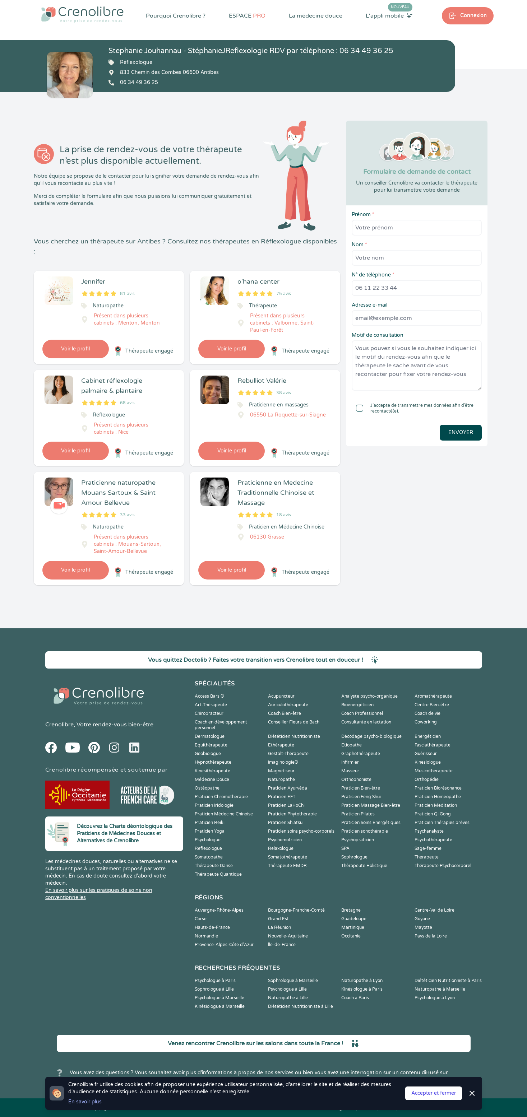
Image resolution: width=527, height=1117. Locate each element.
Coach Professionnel (362, 713)
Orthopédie (427, 779)
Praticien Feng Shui (361, 796)
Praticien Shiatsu (285, 822)
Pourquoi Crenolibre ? (175, 15)
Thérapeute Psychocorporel (443, 865)
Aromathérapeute (433, 696)
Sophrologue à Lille (214, 989)
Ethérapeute (281, 745)
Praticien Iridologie (214, 805)
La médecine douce (315, 15)
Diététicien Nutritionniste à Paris (448, 980)
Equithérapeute (211, 745)
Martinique (352, 927)
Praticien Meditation (436, 805)
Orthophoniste (356, 779)
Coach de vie (427, 713)
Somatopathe (209, 857)
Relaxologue (280, 848)
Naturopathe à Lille (288, 997)
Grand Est (278, 918)
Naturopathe (281, 779)
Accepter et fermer (433, 1093)
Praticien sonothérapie (364, 831)
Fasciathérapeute (432, 745)
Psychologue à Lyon (435, 997)
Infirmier (350, 762)
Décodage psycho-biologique (371, 736)
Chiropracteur (209, 713)
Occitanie (351, 936)
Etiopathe (351, 745)
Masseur (350, 770)
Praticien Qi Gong (433, 813)
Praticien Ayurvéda (287, 788)
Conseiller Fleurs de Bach (293, 722)
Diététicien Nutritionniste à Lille (300, 1006)
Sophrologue (354, 857)
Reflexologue (208, 848)
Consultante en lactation (366, 722)
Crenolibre (59, 724)
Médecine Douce (212, 779)
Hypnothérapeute (213, 762)
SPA (345, 848)
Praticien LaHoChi (286, 805)
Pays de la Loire (431, 936)
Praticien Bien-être (360, 788)
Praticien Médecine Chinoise (224, 813)
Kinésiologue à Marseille (220, 1006)
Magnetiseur (281, 770)
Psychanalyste (429, 831)
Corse (201, 918)
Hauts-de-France (212, 927)
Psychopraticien (357, 839)
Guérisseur (426, 753)
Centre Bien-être (432, 704)
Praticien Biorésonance (438, 788)
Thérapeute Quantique (218, 874)
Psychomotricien (285, 839)
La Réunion (279, 927)
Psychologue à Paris (215, 980)
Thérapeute (427, 857)
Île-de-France (282, 944)
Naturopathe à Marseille (440, 989)
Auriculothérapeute (288, 704)
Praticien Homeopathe (438, 796)
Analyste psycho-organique (369, 696)
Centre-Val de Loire (434, 910)
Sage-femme (428, 848)
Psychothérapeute (433, 839)
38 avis (283, 392)
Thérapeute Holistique (364, 865)
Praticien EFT (281, 796)
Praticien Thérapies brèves (442, 822)
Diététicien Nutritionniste (294, 736)
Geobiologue (208, 753)
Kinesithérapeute (212, 770)
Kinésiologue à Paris (362, 989)
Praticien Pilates (358, 813)
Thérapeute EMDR (287, 865)
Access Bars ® (209, 696)
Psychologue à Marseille (219, 997)
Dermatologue (210, 736)
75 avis (283, 293)
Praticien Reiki (210, 822)
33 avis (127, 514)
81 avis (127, 293)
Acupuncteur (281, 696)
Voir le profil (75, 349)
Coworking (426, 722)
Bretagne (351, 910)
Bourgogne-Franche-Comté (296, 910)
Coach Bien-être (284, 713)
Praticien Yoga (210, 831)
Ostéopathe (207, 788)
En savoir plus (85, 1102)
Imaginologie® (283, 762)
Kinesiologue (428, 762)
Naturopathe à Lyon (362, 980)
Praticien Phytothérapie (292, 813)
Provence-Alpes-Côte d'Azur (224, 944)
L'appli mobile (389, 15)
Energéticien (428, 736)
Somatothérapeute (287, 857)
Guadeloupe (353, 918)
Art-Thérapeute (211, 704)
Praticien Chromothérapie (221, 796)
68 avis (127, 402)
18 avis (283, 514)
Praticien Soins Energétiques (371, 822)
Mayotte (423, 927)
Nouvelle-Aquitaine (288, 936)
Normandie (206, 936)
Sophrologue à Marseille (293, 980)
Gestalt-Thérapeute (288, 753)
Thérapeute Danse (214, 865)
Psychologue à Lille (287, 989)
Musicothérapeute (434, 770)
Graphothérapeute (360, 753)
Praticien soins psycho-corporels (301, 831)
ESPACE (247, 15)
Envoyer (460, 432)
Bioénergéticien (357, 704)
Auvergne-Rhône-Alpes (219, 910)
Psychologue (208, 839)
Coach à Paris (355, 997)
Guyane (422, 918)
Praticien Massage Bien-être (370, 805)
